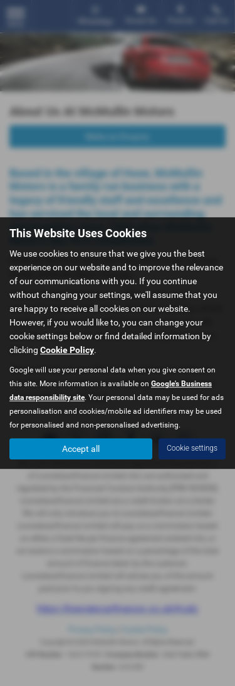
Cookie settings (192, 448)
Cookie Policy (67, 350)
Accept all (81, 449)
